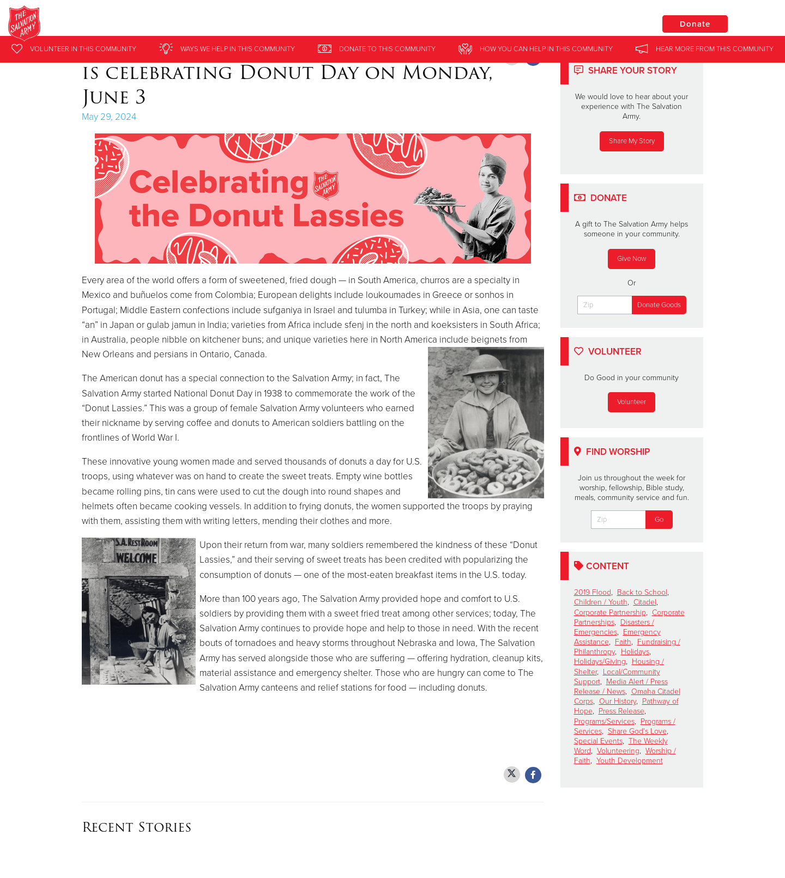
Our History (617, 701)
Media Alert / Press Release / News (621, 686)
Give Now (631, 258)
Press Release (621, 711)
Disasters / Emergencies (614, 627)
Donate (695, 24)
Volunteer (631, 402)
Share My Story (632, 141)
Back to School (642, 592)
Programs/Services (604, 721)
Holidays (635, 651)
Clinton (152, 24)
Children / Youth (600, 602)
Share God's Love (637, 731)
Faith (623, 642)
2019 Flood (592, 592)
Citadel (644, 602)
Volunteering (618, 750)
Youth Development (629, 760)
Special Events (598, 741)
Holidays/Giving (600, 661)
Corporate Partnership (610, 612)
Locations (612, 23)
